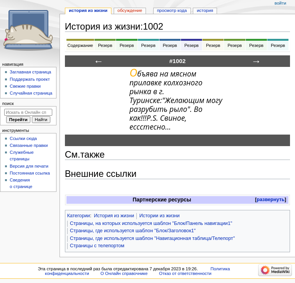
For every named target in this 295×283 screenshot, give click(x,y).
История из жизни (114, 215)
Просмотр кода (172, 10)
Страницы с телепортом (97, 245)
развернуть (271, 199)
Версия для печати (29, 166)
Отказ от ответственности (185, 273)
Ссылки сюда (23, 138)
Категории (78, 215)
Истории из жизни (159, 215)
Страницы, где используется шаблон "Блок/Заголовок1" (133, 230)
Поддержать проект (30, 79)
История (205, 10)
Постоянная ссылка (30, 173)
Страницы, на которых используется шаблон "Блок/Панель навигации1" (151, 223)
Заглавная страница (30, 72)
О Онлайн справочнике (124, 273)
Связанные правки (29, 145)
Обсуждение (130, 10)
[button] (270, 199)
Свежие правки (25, 86)
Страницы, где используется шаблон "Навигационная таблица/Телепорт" (152, 238)
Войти (280, 3)
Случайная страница (31, 93)
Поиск (8, 103)
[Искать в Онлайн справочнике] (28, 112)
